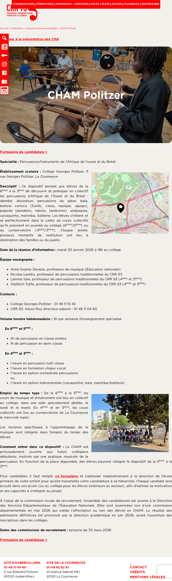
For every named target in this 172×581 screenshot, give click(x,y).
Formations (44, 4)
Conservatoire (23, 4)
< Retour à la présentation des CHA (29, 39)
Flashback (131, 4)
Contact (138, 567)
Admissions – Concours (72, 4)
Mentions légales (147, 577)
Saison (117, 4)
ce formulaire (66, 476)
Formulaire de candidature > (23, 152)
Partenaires (150, 4)
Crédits (137, 572)
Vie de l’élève (100, 4)
